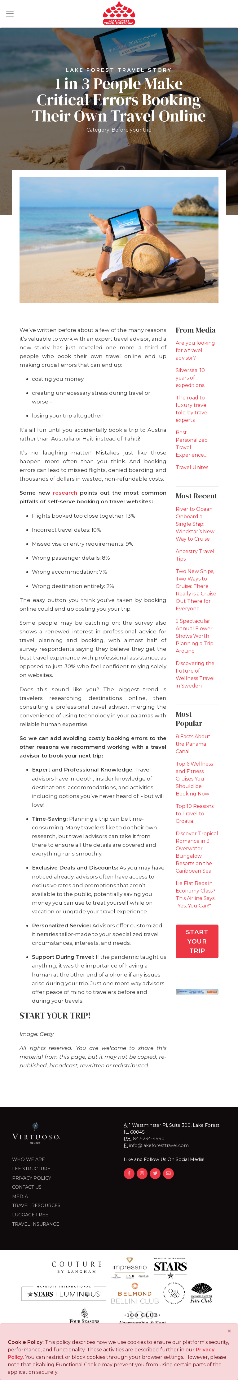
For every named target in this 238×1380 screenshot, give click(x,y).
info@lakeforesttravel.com (159, 1145)
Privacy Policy (31, 1178)
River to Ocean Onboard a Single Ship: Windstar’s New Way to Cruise (195, 524)
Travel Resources (36, 1205)
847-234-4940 (149, 1138)
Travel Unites (192, 467)
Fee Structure (31, 1169)
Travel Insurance (35, 1224)
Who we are (28, 1159)
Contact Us (27, 1187)
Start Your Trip (197, 941)
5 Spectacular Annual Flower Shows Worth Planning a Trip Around (195, 636)
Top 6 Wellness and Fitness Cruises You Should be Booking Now (194, 779)
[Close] (229, 1331)
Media (20, 1196)
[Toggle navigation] (10, 14)
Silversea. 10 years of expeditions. (190, 377)
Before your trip (132, 130)
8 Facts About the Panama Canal (193, 744)
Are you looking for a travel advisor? (195, 350)
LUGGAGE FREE (30, 1215)
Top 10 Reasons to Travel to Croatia (195, 813)
